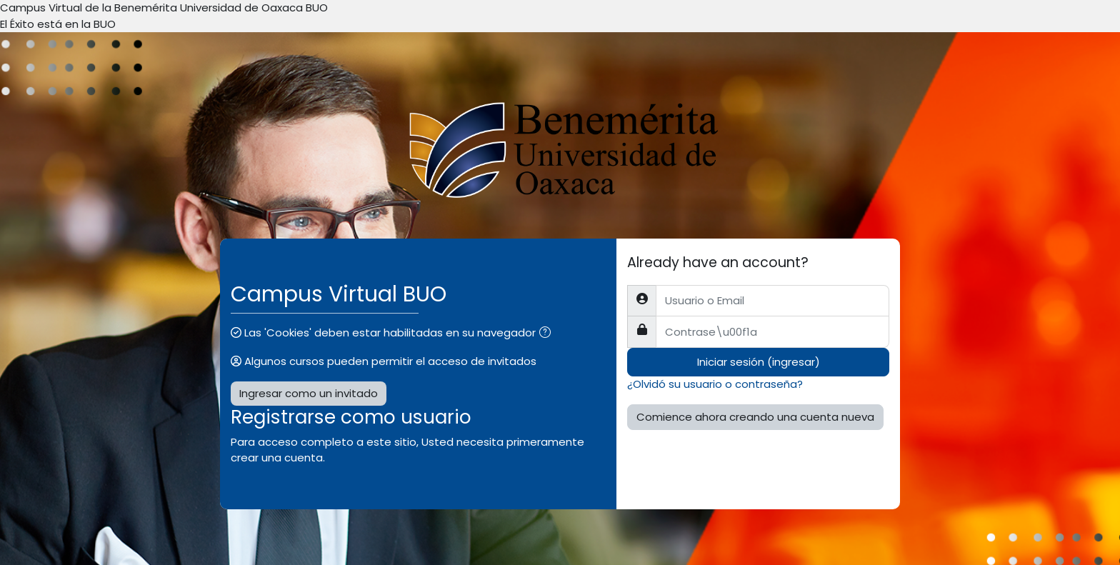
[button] (548, 334)
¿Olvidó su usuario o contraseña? (715, 383)
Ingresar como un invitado (308, 393)
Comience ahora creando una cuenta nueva (755, 416)
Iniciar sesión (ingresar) (758, 361)
